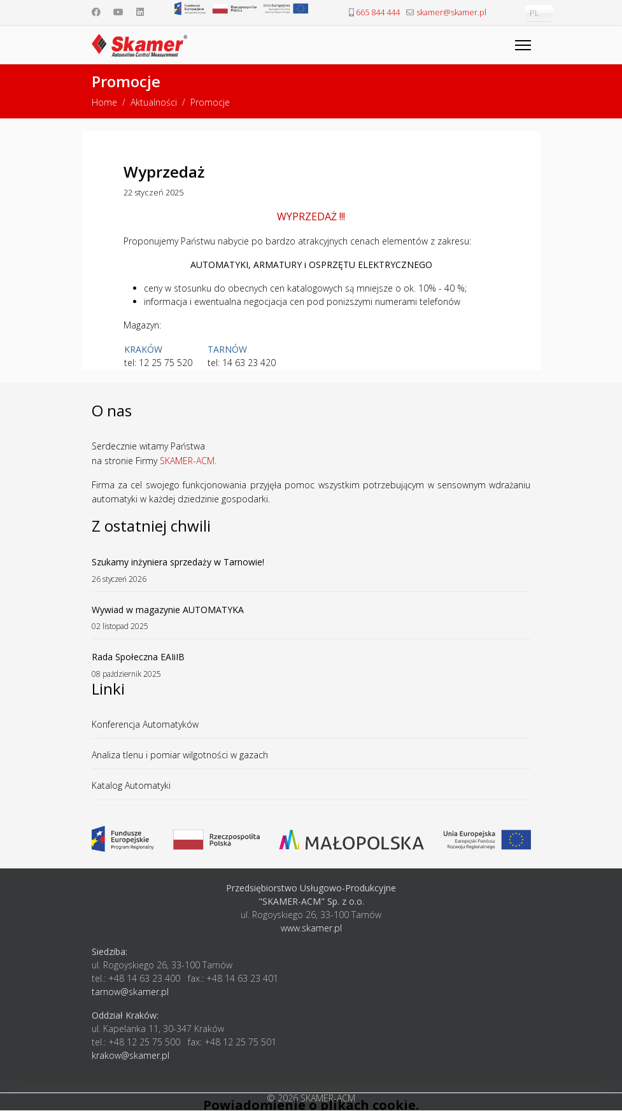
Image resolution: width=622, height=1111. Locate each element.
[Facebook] (96, 12)
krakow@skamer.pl (130, 1055)
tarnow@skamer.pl (130, 992)
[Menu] (523, 45)
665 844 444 (378, 12)
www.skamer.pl (311, 928)
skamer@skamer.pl (451, 12)
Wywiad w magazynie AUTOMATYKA (311, 618)
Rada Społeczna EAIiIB (311, 665)
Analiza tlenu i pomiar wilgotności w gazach (180, 755)
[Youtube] (118, 12)
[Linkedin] (140, 12)
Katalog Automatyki (131, 785)
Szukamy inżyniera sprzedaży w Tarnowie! (311, 570)
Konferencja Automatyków (145, 724)
